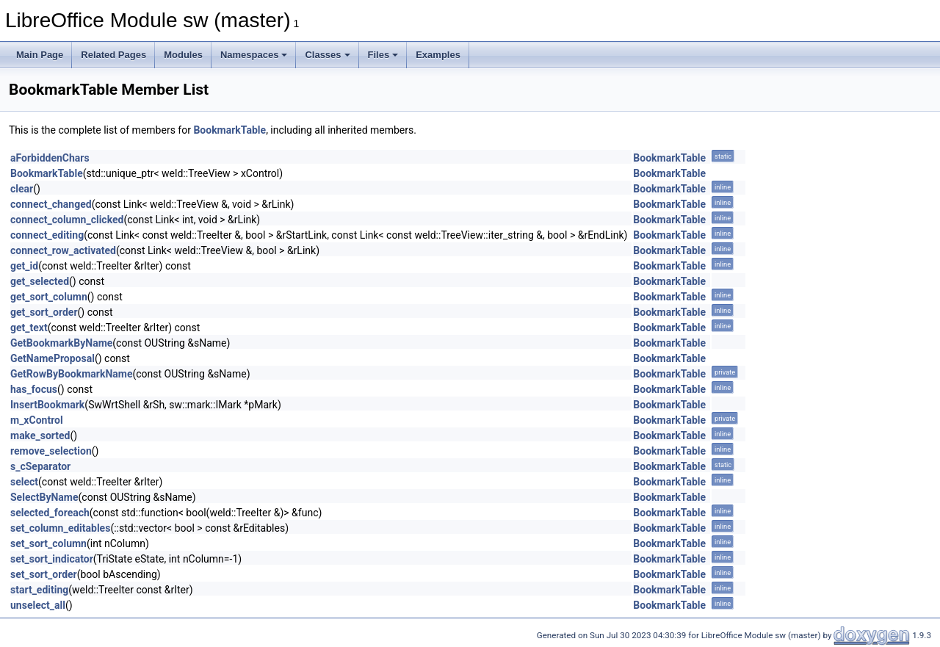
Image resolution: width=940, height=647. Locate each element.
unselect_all (37, 605)
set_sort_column (48, 543)
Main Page (39, 54)
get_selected (39, 281)
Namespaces (254, 54)
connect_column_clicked (66, 219)
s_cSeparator (40, 466)
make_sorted (40, 435)
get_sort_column (48, 297)
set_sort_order (43, 574)
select (24, 482)
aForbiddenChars (50, 158)
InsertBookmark (47, 405)
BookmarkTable (229, 130)
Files (383, 54)
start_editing (39, 590)
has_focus (33, 389)
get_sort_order (44, 312)
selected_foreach (50, 512)
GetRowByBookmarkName (71, 374)
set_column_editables (60, 528)
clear (21, 189)
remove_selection (51, 451)
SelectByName (44, 497)
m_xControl (36, 420)
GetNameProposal (52, 358)
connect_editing (47, 235)
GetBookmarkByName (61, 343)
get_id (24, 266)
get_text (29, 327)
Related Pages (113, 54)
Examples (438, 54)
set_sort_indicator (51, 559)
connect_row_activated (63, 250)
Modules (183, 54)
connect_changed (51, 204)
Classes (327, 54)
